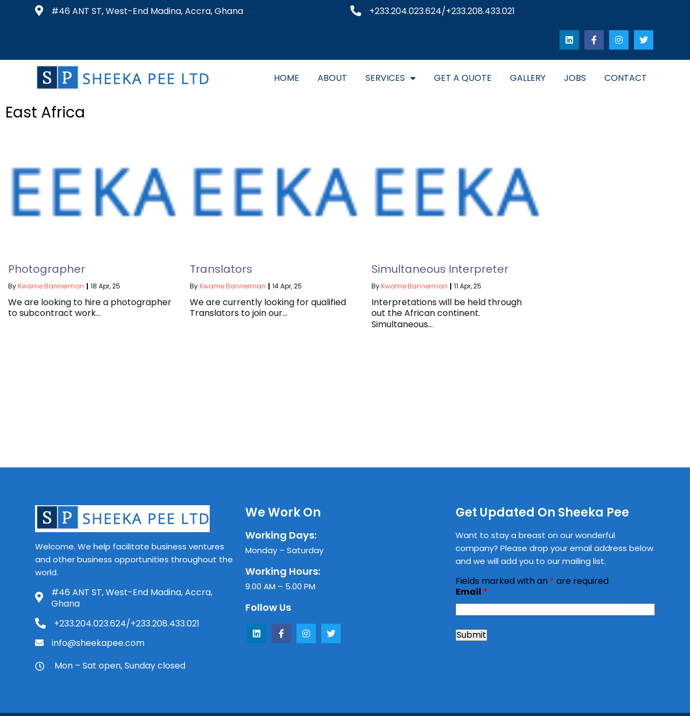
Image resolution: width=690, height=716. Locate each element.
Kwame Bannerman (51, 262)
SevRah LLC (481, 702)
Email (472, 569)
